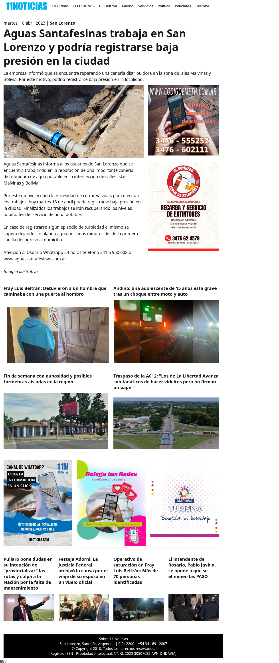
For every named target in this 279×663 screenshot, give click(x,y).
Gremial (202, 6)
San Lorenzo (62, 23)
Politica (164, 6)
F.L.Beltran (108, 6)
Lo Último (60, 6)
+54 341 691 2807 (152, 643)
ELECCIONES (84, 6)
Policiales (183, 6)
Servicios (145, 6)
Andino (127, 6)
